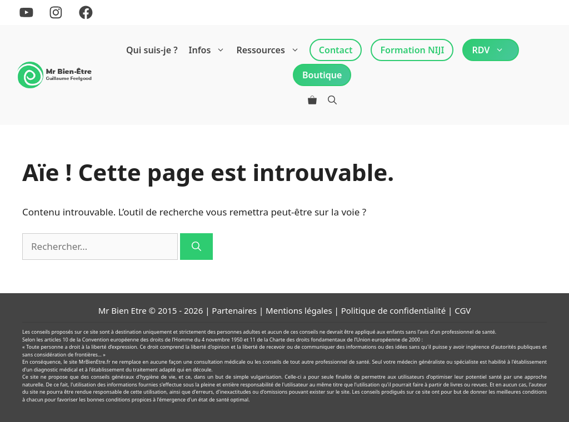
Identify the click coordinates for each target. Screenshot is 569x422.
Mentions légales (299, 310)
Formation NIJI (412, 50)
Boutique (322, 75)
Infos (210, 50)
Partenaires (234, 310)
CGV (463, 310)
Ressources (270, 50)
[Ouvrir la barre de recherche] (332, 100)
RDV (491, 50)
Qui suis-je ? (152, 50)
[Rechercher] (196, 246)
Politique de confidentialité (393, 310)
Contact (336, 50)
